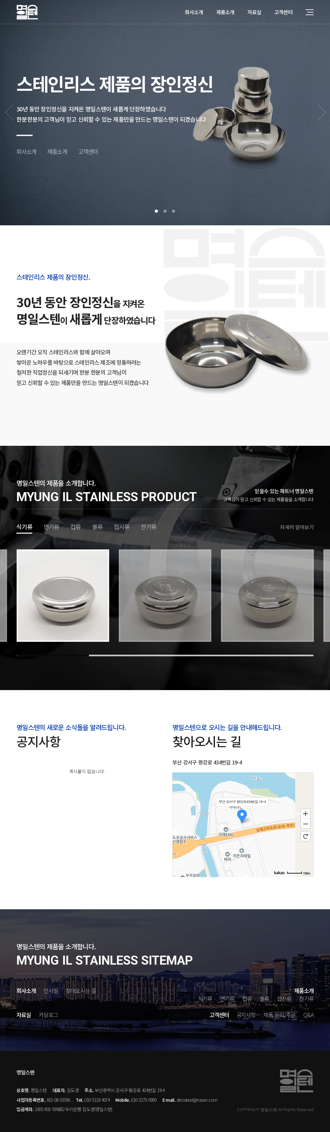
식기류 (24, 526)
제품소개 (225, 12)
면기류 (51, 526)
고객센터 (283, 12)
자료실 (254, 12)
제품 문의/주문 (279, 1015)
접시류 (122, 526)
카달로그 (48, 1015)
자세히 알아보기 (296, 527)
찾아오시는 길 (81, 991)
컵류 (75, 526)
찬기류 (149, 526)
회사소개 (194, 12)
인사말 (51, 991)
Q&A (308, 1015)
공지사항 (246, 1015)
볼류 (97, 526)
